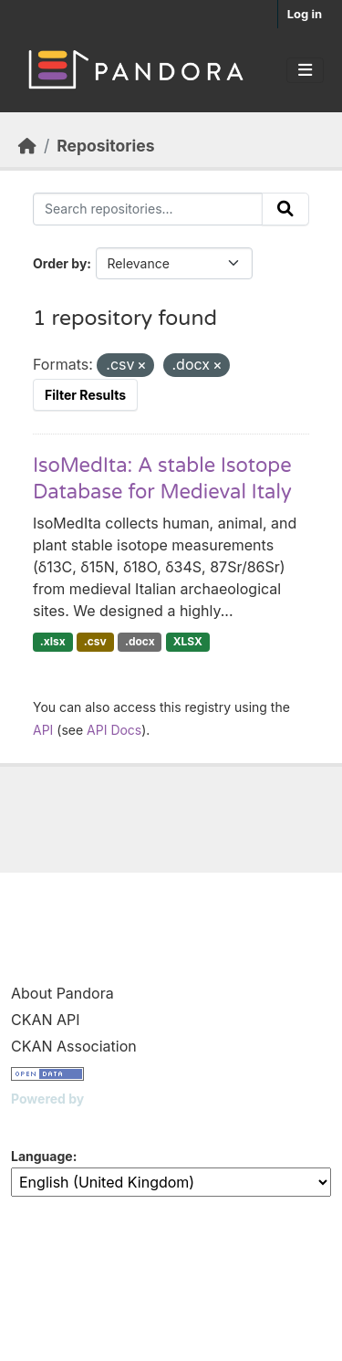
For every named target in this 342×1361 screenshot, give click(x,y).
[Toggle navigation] (305, 70)
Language (42, 1156)
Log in (304, 13)
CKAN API (45, 1019)
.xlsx (53, 641)
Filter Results (85, 395)
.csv (95, 641)
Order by (60, 263)
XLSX (187, 641)
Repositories (105, 145)
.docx (140, 641)
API (43, 730)
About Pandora (62, 993)
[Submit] (285, 209)
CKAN (42, 1121)
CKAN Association (74, 1046)
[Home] (27, 145)
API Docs (114, 730)
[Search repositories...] (148, 209)
